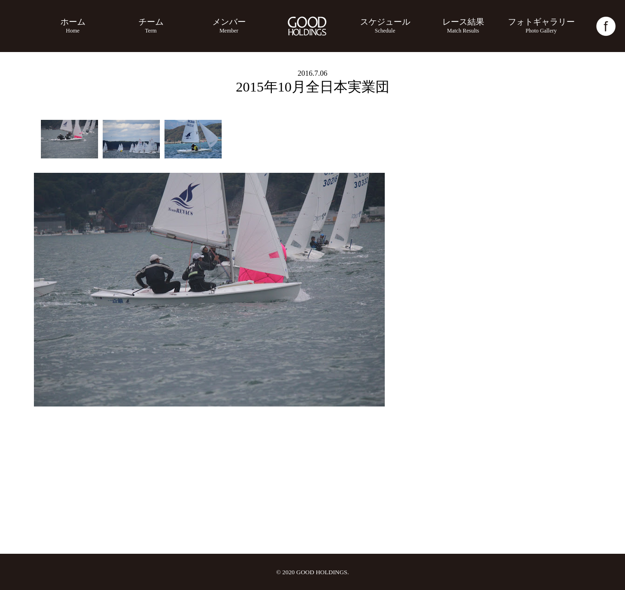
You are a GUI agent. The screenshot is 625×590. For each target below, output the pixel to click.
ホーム (73, 25)
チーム (151, 25)
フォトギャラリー (541, 25)
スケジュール (385, 25)
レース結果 (463, 25)
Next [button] (579, 290)
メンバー (229, 25)
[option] (69, 139)
